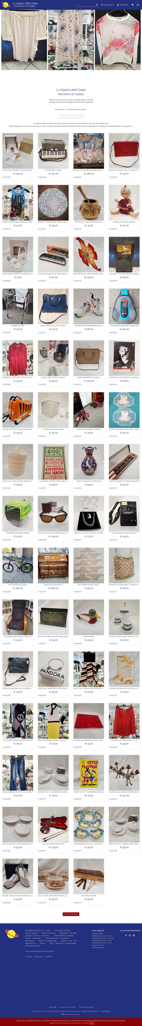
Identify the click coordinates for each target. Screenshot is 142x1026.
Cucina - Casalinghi (33, 938)
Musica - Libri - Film (69, 941)
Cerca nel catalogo (71, 914)
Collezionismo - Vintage (63, 935)
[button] (10, 35)
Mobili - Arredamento (47, 941)
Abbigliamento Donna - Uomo (37, 930)
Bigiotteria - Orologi (68, 933)
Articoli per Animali (62, 930)
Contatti (48, 956)
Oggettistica (30, 943)
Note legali (52, 1007)
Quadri (42, 943)
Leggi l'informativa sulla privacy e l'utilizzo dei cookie (68, 1023)
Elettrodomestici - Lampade (57, 938)
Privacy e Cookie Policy (68, 1007)
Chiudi (91, 1023)
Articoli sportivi (31, 933)
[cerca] (85, 5)
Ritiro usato (39, 956)
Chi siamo (28, 956)
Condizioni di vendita (86, 1007)
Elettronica (29, 941)
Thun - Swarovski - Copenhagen (62, 943)
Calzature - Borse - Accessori (37, 935)
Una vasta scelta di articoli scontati (39, 951)
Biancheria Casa (49, 933)
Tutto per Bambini (32, 946)
